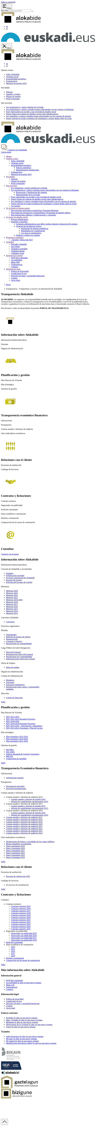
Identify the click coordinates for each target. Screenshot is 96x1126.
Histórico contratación (15, 958)
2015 (13, 949)
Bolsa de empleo (12, 667)
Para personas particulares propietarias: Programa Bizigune (34, 210)
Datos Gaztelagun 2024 (15, 857)
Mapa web (10, 985)
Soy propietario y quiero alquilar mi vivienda (29, 188)
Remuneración (12, 639)
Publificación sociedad (15, 575)
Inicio (8, 284)
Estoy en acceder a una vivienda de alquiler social (31, 112)
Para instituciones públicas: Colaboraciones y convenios (33, 215)
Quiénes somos (12, 159)
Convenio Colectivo (14, 641)
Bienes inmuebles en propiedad (18, 844)
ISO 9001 (10, 750)
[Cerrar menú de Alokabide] (6, 46)
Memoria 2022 (12, 595)
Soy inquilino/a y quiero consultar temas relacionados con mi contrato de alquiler (43, 201)
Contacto (14, 267)
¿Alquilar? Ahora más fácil (22, 240)
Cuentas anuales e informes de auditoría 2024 (24, 833)
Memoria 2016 (12, 606)
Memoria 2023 (12, 593)
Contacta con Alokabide (14, 150)
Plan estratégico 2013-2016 (17, 737)
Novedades (10, 177)
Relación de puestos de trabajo (18, 637)
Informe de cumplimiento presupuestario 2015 (29, 808)
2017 (13, 954)
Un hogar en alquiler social (17, 217)
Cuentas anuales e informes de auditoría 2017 (24, 817)
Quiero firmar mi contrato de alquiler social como (32, 114)
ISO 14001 (10, 752)
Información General (14, 255)
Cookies (14, 278)
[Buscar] (33, 11)
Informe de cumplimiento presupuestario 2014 (29, 801)
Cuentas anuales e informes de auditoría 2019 (24, 822)
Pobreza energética (23, 168)
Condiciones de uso (19, 273)
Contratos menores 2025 (20, 929)
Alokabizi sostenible (19, 249)
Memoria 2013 (12, 613)
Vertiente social (12, 77)
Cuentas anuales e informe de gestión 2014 (28, 799)
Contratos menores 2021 (20, 920)
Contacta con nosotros (10, 554)
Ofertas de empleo (13, 96)
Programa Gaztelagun (14, 237)
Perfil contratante (13, 99)
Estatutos (9, 573)
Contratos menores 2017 (20, 911)
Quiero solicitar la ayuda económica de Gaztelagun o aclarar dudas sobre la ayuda (43, 204)
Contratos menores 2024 (20, 927)
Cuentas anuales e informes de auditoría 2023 (24, 831)
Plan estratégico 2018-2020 (17, 739)
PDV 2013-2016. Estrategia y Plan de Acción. (24, 728)
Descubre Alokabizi (19, 244)
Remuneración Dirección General (19, 654)
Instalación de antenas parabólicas (34, 228)
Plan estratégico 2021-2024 (17, 741)
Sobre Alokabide (12, 74)
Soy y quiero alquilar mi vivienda (25, 107)
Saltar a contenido (8, 2)
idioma (9, 156)
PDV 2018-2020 (12, 721)
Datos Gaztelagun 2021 (15, 851)
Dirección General (13, 652)
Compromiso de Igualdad (16, 759)
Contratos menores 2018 (20, 913)
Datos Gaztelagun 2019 (15, 846)
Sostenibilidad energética (16, 79)
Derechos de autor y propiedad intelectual (27, 276)
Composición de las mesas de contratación (23, 960)
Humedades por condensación (33, 231)
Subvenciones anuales (15, 778)
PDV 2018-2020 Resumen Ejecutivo (20, 724)
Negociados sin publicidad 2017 (24, 938)
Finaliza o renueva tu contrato (28, 235)
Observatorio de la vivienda (29, 1024)
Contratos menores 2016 (20, 908)
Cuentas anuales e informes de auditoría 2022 (24, 829)
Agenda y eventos (13, 94)
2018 (13, 956)
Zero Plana (15, 246)
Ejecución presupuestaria (16, 788)
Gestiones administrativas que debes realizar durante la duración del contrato (47, 224)
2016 (13, 951)
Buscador (4, 11)
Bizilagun (22, 1022)
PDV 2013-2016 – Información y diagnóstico (24, 726)
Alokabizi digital (17, 251)
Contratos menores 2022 (20, 922)
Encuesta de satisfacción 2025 (18, 876)
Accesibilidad (16, 260)
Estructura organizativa (15, 685)
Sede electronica (24, 1036)
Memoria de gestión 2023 (21, 174)
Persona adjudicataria (19, 219)
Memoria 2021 (12, 597)
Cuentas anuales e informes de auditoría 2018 (24, 819)
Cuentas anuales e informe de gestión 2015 (28, 806)
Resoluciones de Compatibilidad (19, 657)
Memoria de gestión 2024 (16, 83)
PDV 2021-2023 (12, 717)
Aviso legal (15, 280)
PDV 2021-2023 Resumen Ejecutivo (20, 719)
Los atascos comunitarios (31, 233)
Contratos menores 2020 (20, 917)
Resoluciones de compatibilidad (19, 644)
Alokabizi (10, 242)
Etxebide (21, 1018)
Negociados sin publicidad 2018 (24, 940)
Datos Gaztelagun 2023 (15, 855)
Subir (3, 702)
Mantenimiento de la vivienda (28, 195)
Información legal (13, 269)
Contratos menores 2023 (20, 924)
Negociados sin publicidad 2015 (24, 933)
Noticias (9, 92)
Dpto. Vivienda (24, 1020)
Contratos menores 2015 (20, 906)
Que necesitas (11, 186)
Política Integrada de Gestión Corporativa (22, 754)
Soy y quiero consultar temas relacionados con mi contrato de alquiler (38, 116)
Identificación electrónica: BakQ (31, 1043)
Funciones (10, 682)
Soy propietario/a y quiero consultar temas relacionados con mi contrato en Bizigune (45, 190)
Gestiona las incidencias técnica (29, 226)
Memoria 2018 (12, 602)
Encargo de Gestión (14, 580)
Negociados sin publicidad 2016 (24, 936)
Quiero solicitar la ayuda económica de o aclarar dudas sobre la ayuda (39, 118)
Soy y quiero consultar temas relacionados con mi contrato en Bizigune (40, 109)
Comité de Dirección (14, 698)
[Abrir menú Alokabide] (6, 6)
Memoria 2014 (12, 611)
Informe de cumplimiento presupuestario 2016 (29, 815)
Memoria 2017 (12, 604)
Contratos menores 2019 (20, 915)
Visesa (20, 1027)
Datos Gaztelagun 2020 (15, 848)
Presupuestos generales (15, 786)
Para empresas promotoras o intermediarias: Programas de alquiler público (41, 213)
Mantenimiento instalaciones (27, 170)
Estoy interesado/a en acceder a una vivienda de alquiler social (36, 197)
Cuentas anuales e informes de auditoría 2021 (24, 826)
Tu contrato (15, 206)
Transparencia (11, 81)
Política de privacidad (15, 999)
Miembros (10, 680)
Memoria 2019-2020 (14, 600)
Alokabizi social (17, 253)
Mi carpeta (22, 1041)
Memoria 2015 (12, 609)
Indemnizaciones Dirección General (20, 659)
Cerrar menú (6, 152)
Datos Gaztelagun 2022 (15, 853)
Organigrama (11, 635)
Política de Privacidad (19, 271)
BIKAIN (9, 756)
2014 (13, 947)
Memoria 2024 (12, 591)
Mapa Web (15, 262)
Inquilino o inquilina (19, 222)
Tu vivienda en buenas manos (18, 208)
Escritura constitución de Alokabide (20, 578)
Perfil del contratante (19, 258)
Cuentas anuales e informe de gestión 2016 (28, 813)
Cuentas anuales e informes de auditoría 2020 (24, 824)
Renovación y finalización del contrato (31, 192)
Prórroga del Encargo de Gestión (19, 582)
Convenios (10, 622)
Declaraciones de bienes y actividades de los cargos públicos (30, 842)
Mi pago (21, 1039)
